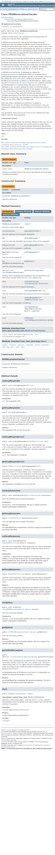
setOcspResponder (31, 291)
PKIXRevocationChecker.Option (36, 169)
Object (43, 341)
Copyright (4, 742)
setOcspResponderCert (33, 298)
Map (3, 252)
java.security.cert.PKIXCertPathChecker (18, 19)
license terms (49, 1)
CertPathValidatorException (14, 272)
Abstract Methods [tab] (42, 211)
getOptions (28, 261)
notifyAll (45, 345)
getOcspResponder (31, 238)
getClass (21, 345)
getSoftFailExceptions (33, 270)
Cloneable (5, 26)
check (4, 334)
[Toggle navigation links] (3, 5)
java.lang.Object (7, 17)
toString (5, 347)
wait (12, 347)
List (4, 231)
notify (37, 345)
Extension (10, 231)
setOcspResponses (31, 307)
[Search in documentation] (47, 9)
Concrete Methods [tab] (10, 214)
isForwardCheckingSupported (13, 336)
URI (3, 238)
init (36, 334)
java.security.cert (11, 9)
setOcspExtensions (31, 281)
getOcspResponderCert (33, 245)
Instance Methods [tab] (23, 211)
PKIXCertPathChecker (16, 33)
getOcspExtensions (31, 231)
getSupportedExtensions (23, 334)
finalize (12, 345)
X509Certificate (8, 245)
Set (3, 261)
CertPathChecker (16, 26)
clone (26, 224)
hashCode (29, 345)
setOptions (28, 318)
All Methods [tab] (8, 211)
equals (4, 345)
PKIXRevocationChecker (28, 9)
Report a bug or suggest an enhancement (14, 730)
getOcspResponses (31, 252)
